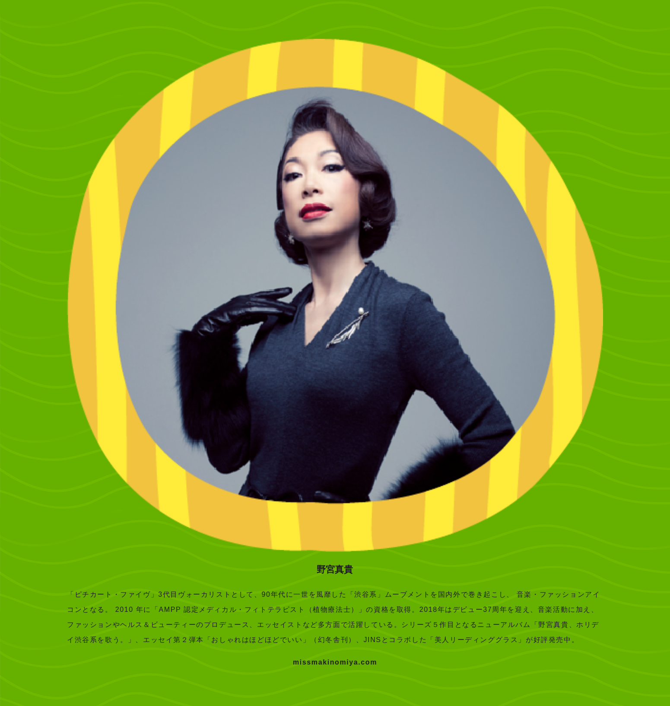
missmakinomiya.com (335, 662)
